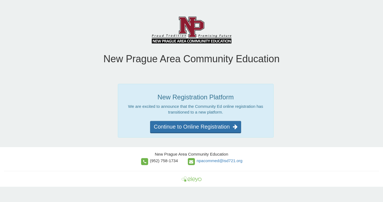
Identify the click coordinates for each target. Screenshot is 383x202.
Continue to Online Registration (195, 127)
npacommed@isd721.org (219, 160)
